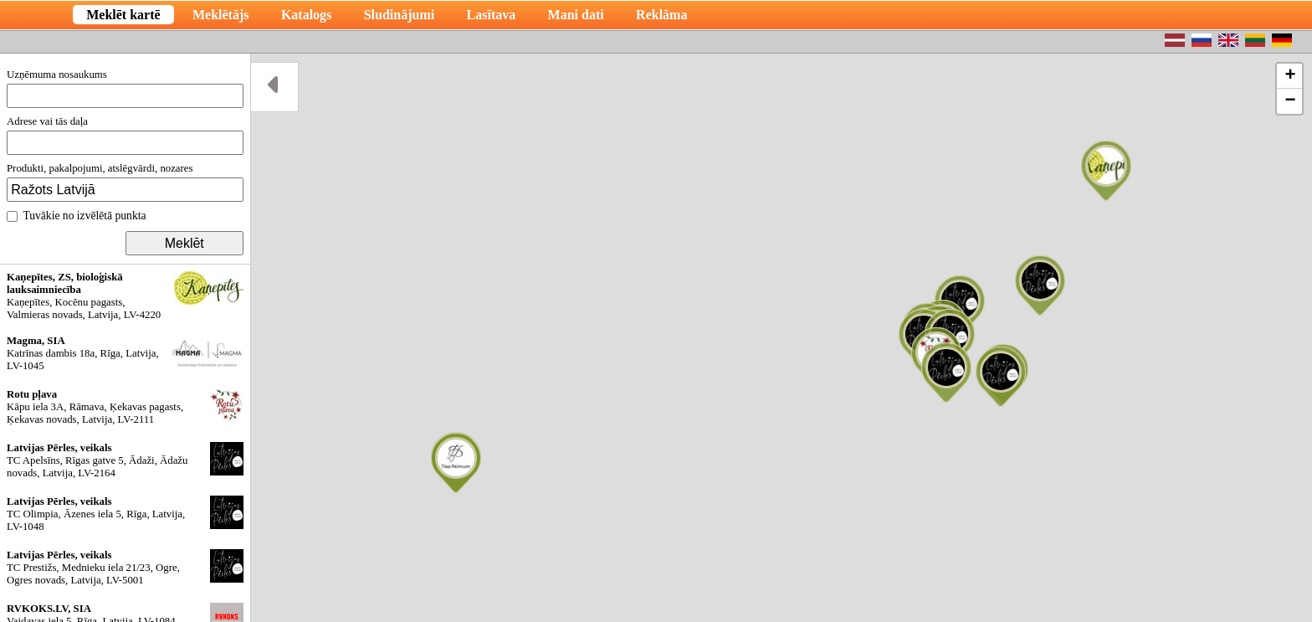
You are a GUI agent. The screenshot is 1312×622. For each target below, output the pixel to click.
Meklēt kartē (123, 15)
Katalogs (306, 15)
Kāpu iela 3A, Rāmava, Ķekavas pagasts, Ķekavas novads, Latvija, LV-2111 (125, 406)
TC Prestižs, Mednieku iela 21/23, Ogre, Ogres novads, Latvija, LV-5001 (125, 567)
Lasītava (491, 15)
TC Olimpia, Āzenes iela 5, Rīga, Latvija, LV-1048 (125, 514)
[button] (1106, 171)
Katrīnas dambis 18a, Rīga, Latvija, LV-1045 (125, 353)
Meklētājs (220, 15)
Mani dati (576, 15)
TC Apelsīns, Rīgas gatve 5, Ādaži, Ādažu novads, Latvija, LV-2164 (125, 460)
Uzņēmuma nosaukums (125, 88)
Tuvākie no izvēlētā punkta (76, 215)
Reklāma (661, 15)
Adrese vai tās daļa (125, 135)
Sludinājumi (399, 15)
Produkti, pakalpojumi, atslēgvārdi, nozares (125, 182)
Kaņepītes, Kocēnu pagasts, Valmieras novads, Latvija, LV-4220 (125, 296)
